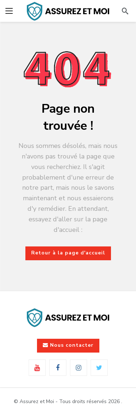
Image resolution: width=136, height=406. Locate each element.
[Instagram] (78, 367)
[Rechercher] (125, 10)
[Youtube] (37, 367)
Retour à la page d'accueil (68, 252)
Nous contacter (68, 345)
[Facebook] (57, 367)
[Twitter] (99, 367)
